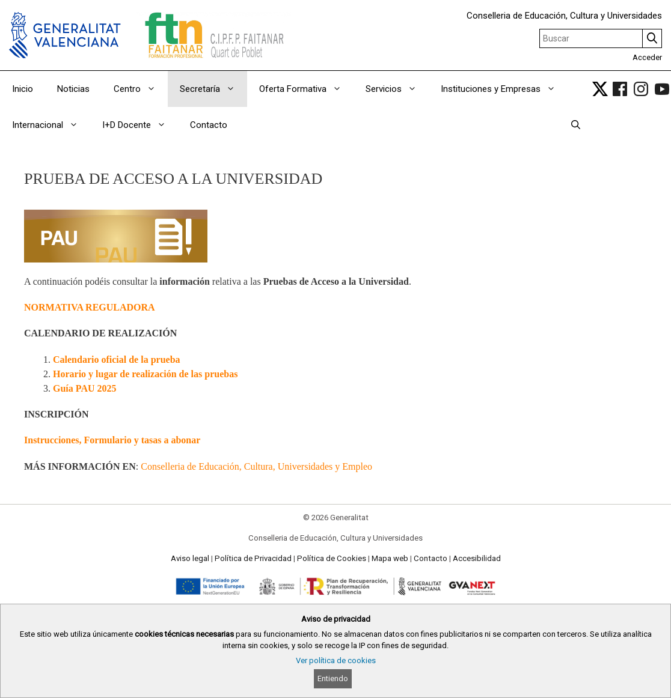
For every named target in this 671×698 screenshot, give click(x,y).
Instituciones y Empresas (504, 89)
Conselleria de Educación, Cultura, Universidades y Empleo (256, 466)
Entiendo (332, 678)
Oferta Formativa (306, 89)
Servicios (397, 89)
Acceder (647, 57)
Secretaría (213, 89)
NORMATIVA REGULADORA (89, 307)
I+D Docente (140, 125)
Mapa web (390, 558)
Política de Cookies (331, 558)
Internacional (51, 125)
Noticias (73, 88)
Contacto (208, 125)
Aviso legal (190, 558)
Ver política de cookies (336, 660)
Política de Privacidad (253, 558)
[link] (600, 89)
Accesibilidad (477, 558)
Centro (141, 89)
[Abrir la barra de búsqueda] (575, 125)
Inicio (22, 88)
